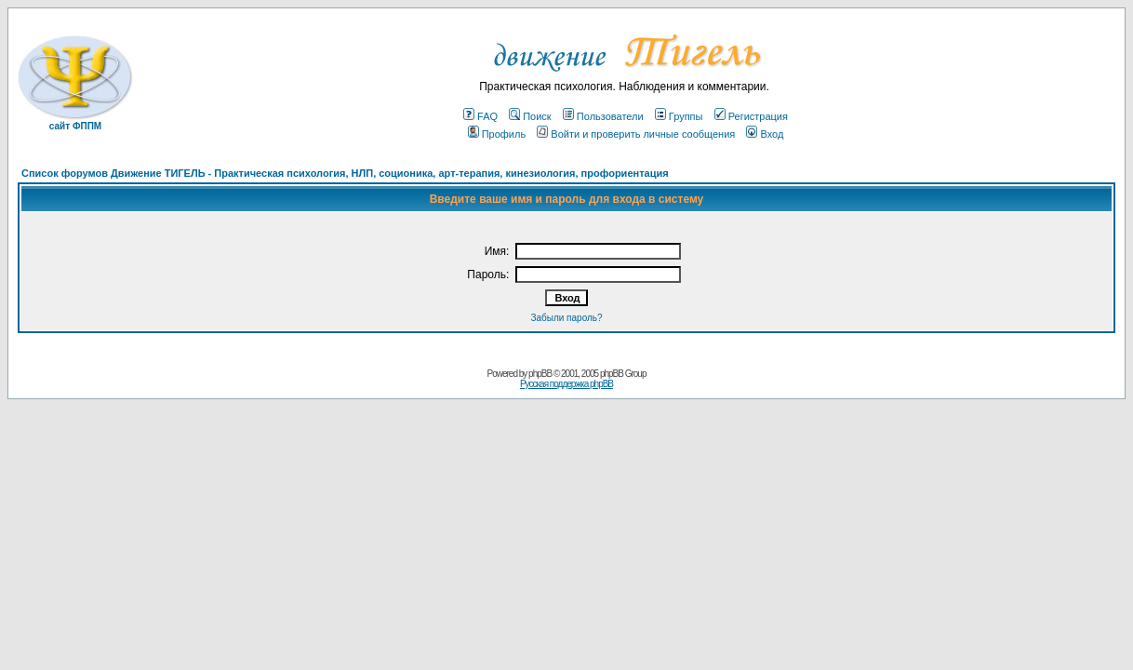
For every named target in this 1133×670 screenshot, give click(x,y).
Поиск (530, 116)
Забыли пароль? (566, 318)
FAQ (480, 116)
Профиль (497, 134)
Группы (679, 116)
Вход (764, 134)
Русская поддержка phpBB (566, 384)
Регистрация (751, 116)
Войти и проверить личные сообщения (636, 134)
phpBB (540, 373)
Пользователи (603, 116)
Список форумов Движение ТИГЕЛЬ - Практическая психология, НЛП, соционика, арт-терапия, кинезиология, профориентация (345, 173)
